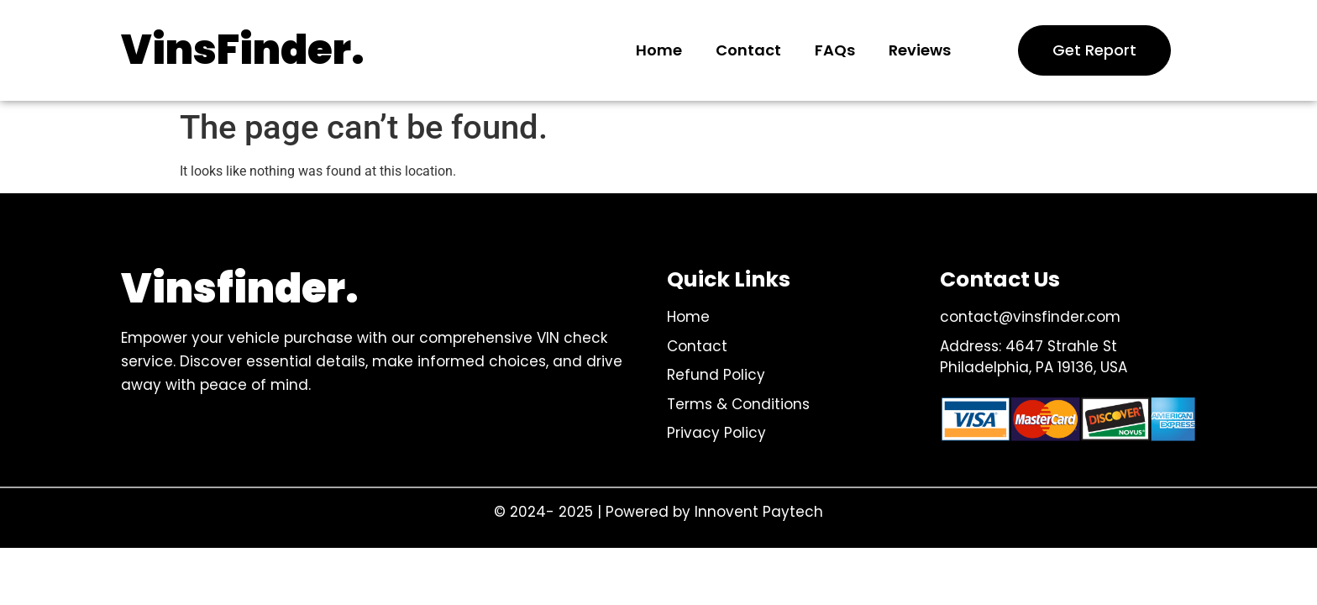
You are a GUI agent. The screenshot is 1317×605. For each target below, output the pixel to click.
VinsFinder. (243, 50)
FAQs (835, 49)
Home (659, 49)
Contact (748, 49)
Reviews (920, 49)
